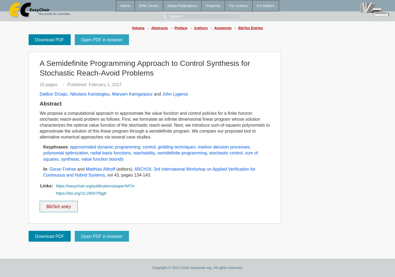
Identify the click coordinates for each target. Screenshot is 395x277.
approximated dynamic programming (105, 147)
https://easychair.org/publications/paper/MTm (95, 186)
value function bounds (102, 159)
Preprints (213, 6)
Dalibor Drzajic (54, 94)
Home (125, 6)
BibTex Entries (250, 28)
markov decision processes (224, 147)
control (149, 147)
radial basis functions (111, 153)
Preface (180, 28)
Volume (138, 28)
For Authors (238, 6)
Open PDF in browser (102, 40)
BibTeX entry (58, 205)
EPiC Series (149, 6)
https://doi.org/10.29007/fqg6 (81, 193)
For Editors (265, 6)
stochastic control (226, 153)
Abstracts (159, 28)
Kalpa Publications (182, 6)
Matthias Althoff (100, 169)
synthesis (70, 159)
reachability (144, 153)
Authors (201, 28)
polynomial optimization (65, 153)
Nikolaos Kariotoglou (90, 94)
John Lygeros (175, 94)
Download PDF (49, 40)
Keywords (223, 28)
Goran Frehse (62, 169)
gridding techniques (176, 147)
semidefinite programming (182, 153)
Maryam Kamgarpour (132, 94)
